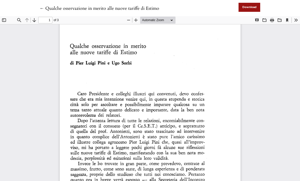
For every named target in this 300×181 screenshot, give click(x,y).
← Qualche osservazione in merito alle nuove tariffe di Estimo (99, 8)
